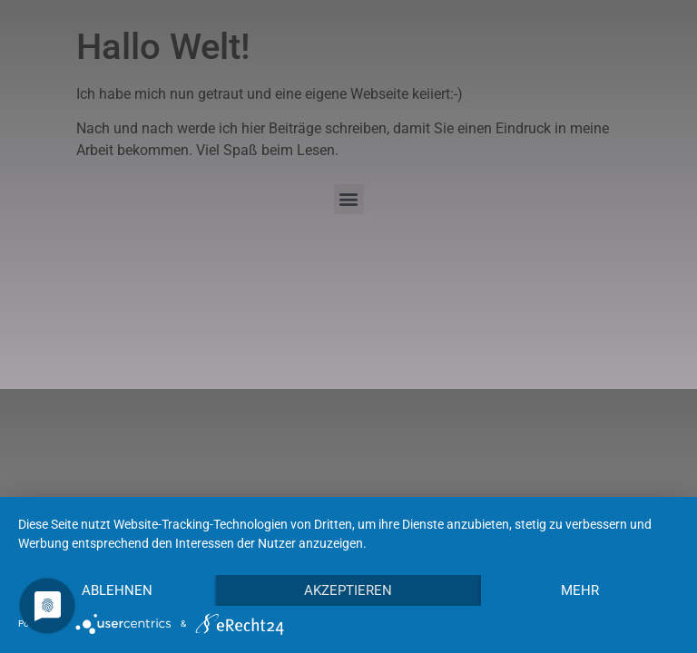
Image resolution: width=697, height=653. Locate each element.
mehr (580, 590)
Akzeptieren (348, 590)
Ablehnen (117, 590)
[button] (349, 199)
